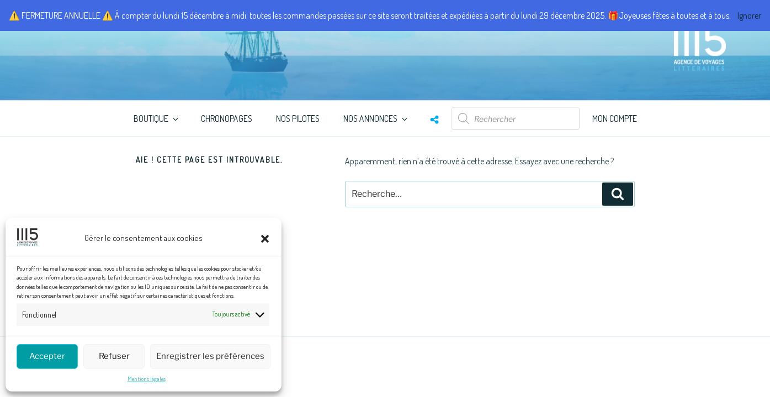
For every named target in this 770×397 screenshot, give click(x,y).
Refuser (114, 356)
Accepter (47, 356)
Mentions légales (147, 379)
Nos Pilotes (298, 118)
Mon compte (614, 118)
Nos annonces (376, 118)
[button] (264, 238)
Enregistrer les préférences (210, 356)
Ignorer (749, 15)
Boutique (157, 118)
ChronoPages (226, 118)
